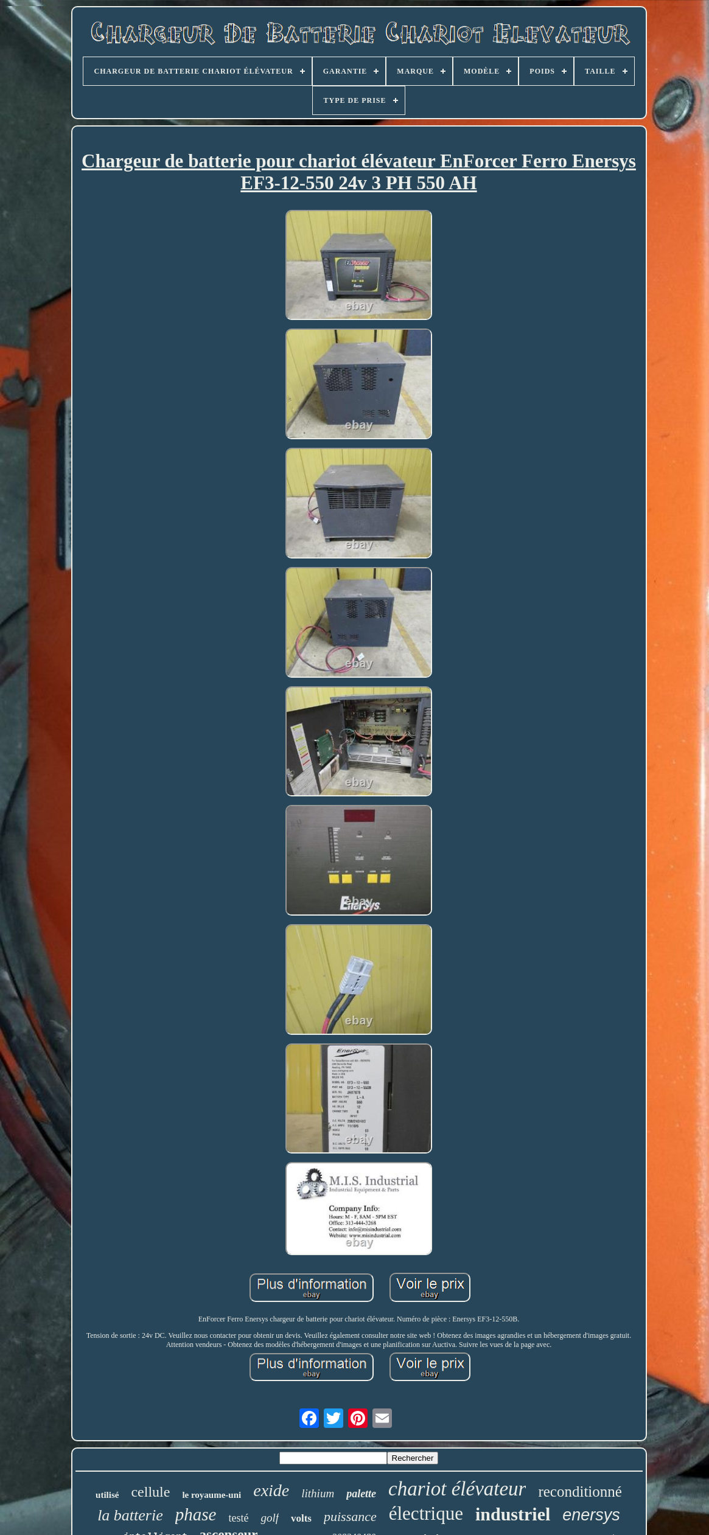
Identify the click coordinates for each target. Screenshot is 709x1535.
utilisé (107, 1495)
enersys (591, 1515)
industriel (512, 1514)
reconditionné (579, 1491)
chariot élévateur (457, 1489)
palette (361, 1494)
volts (301, 1518)
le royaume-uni (211, 1495)
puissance (350, 1516)
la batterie (130, 1515)
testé (238, 1518)
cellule (150, 1492)
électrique (426, 1513)
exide (271, 1490)
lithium (317, 1493)
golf (269, 1517)
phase (196, 1514)
